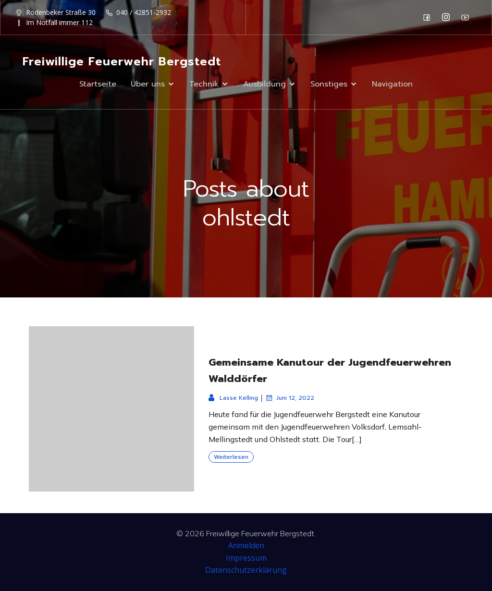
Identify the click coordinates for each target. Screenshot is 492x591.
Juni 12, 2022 (289, 398)
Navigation (392, 84)
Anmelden (246, 545)
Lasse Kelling (233, 398)
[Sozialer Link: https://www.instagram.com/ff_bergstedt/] (448, 17)
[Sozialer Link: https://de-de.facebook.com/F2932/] (429, 17)
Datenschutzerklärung (246, 570)
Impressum (246, 558)
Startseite (97, 84)
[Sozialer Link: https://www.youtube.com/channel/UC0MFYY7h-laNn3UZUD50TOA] (467, 17)
